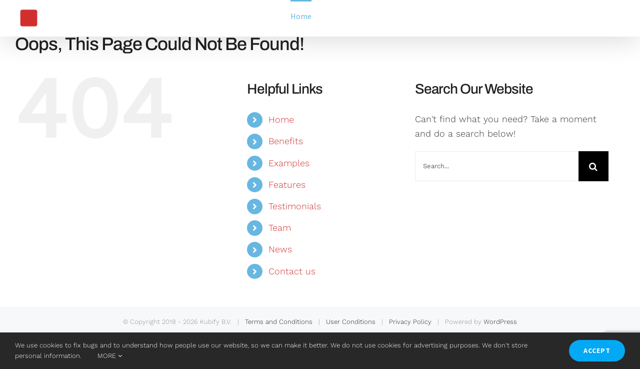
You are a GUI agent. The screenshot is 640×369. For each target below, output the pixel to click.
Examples (289, 163)
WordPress (500, 321)
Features (287, 184)
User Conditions (351, 321)
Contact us (292, 271)
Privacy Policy (410, 321)
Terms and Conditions (278, 321)
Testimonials (294, 206)
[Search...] (496, 166)
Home (281, 119)
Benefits (285, 141)
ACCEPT (597, 350)
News (280, 249)
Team (279, 227)
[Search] (593, 166)
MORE (110, 355)
